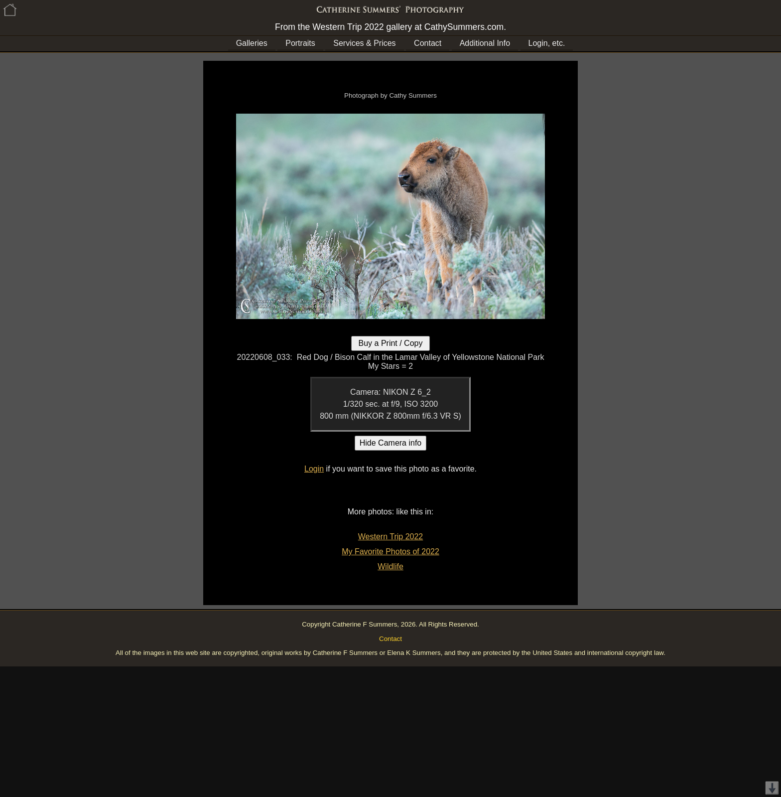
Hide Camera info (391, 443)
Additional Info (485, 43)
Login (314, 469)
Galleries (251, 43)
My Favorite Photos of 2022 (390, 551)
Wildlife (390, 566)
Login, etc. (546, 43)
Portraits (300, 43)
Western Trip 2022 (390, 536)
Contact (427, 43)
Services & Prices (364, 43)
